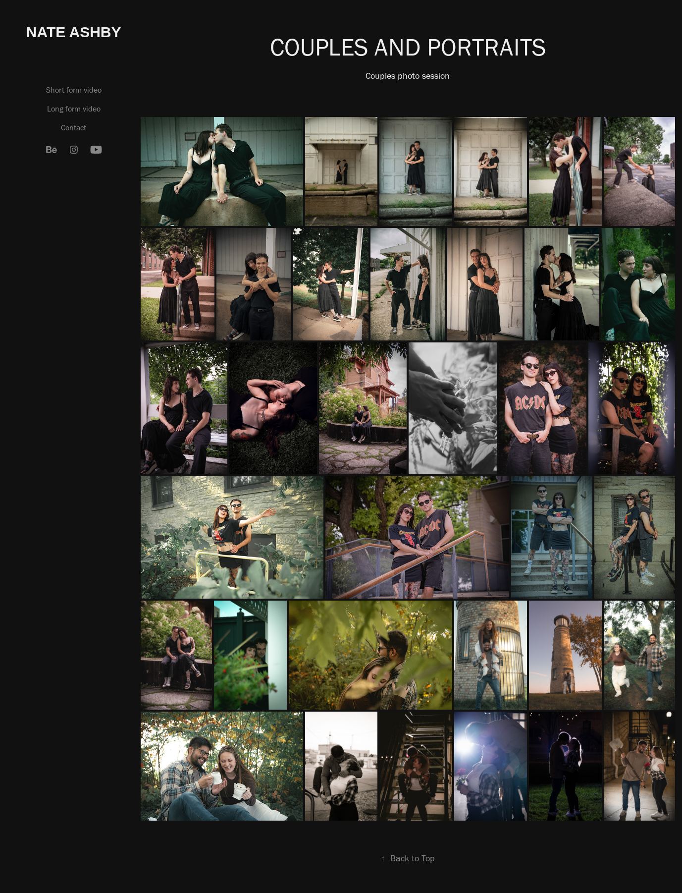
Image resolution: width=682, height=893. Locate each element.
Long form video (74, 108)
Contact (73, 127)
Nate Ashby (73, 32)
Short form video (74, 90)
